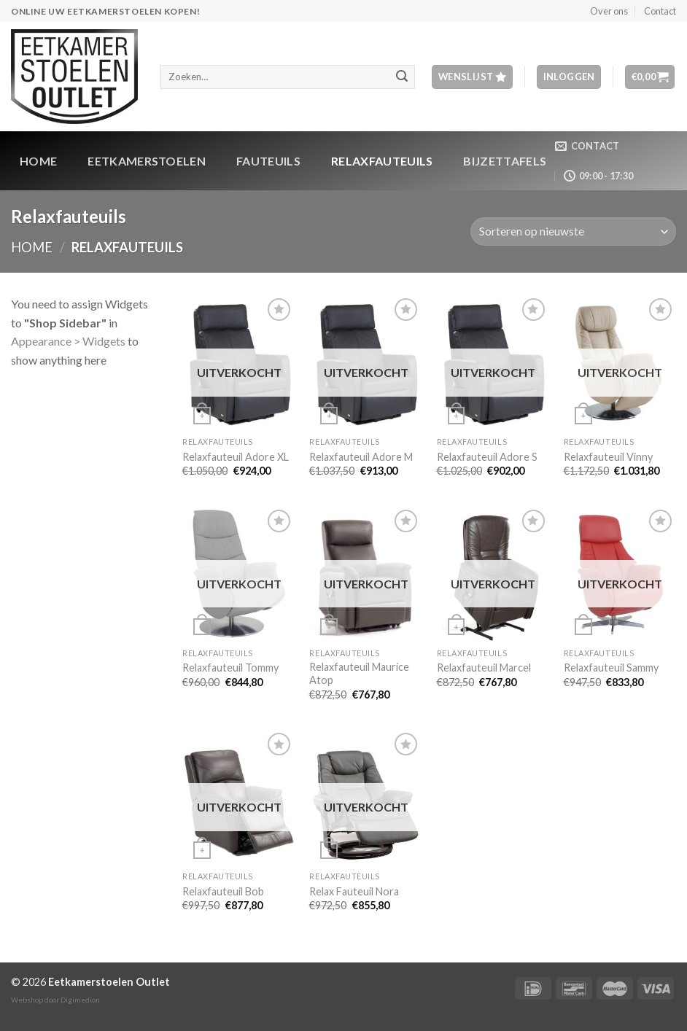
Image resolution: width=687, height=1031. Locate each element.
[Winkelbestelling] (573, 231)
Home (38, 161)
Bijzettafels (504, 161)
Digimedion (80, 999)
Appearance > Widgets (68, 341)
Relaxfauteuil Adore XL (235, 457)
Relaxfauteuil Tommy (230, 667)
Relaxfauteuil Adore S (487, 457)
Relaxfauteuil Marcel (484, 667)
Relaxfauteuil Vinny (608, 457)
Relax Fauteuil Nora (354, 891)
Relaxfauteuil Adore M (361, 457)
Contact (660, 11)
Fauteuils (268, 161)
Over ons (609, 11)
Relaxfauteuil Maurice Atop (359, 674)
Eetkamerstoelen (147, 161)
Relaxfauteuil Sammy (611, 667)
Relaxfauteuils (381, 161)
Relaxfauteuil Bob (223, 891)
